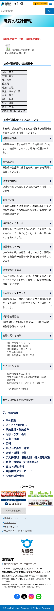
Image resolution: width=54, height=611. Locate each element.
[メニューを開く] (50, 3)
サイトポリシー (11, 527)
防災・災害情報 (42, 3)
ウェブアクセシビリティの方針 (18, 531)
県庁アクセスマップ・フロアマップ (20, 564)
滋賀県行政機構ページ (36, 572)
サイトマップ (10, 522)
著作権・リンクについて (15, 518)
